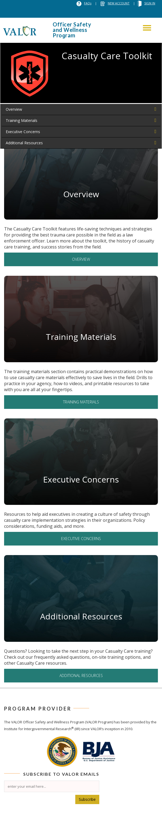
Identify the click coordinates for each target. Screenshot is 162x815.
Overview (14, 109)
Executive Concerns (23, 131)
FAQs (87, 3)
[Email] (51, 786)
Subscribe (87, 799)
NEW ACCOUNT (119, 3)
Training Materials (21, 120)
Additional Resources (24, 142)
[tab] (81, 109)
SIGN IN (149, 3)
